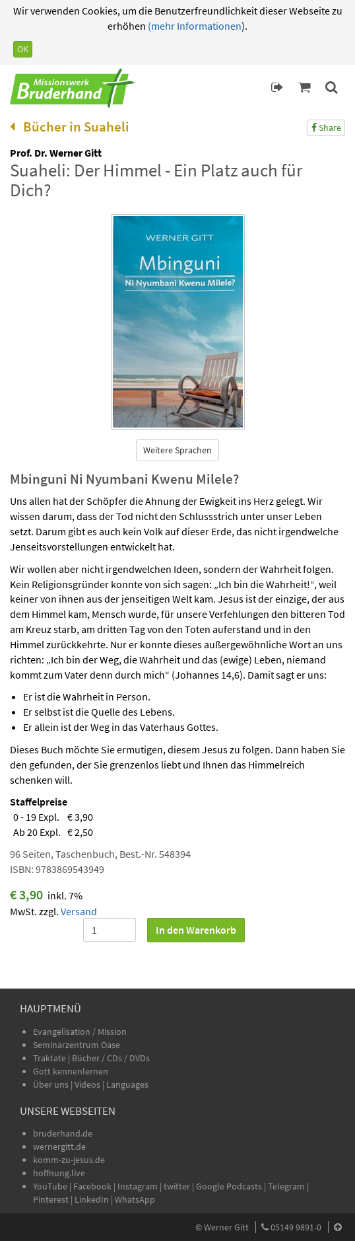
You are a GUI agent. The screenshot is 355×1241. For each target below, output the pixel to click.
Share (326, 127)
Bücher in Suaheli (69, 126)
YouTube (51, 1186)
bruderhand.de (62, 1133)
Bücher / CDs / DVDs (111, 1058)
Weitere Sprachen (177, 450)
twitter (177, 1186)
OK (22, 49)
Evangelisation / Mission (80, 1031)
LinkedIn (92, 1199)
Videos (88, 1084)
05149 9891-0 (296, 1227)
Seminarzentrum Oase (76, 1045)
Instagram (137, 1186)
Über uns (51, 1084)
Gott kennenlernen (70, 1071)
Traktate (50, 1058)
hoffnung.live (59, 1173)
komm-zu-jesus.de (69, 1160)
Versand (79, 911)
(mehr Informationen (194, 25)
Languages (127, 1084)
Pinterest (51, 1199)
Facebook (92, 1186)
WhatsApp (135, 1199)
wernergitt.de (59, 1146)
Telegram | (288, 1186)
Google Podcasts (229, 1186)
